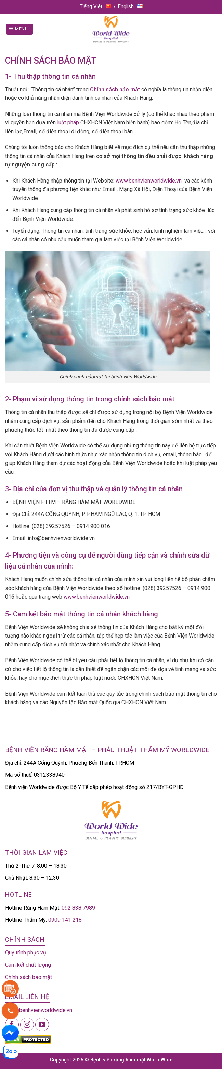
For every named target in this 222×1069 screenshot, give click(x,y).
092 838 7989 (78, 908)
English (130, 6)
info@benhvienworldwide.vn (38, 1010)
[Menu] (19, 29)
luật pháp (68, 122)
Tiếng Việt (95, 6)
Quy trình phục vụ (25, 952)
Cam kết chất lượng (28, 965)
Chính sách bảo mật (28, 977)
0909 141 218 (65, 920)
